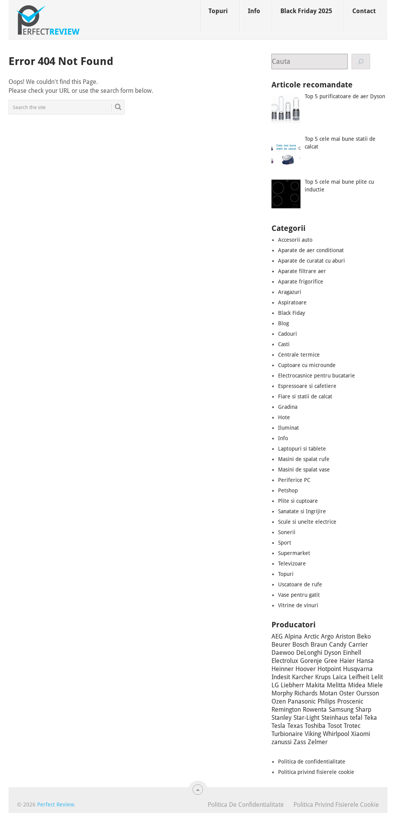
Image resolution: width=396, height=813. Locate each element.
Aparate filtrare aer (302, 271)
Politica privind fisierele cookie (316, 772)
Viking (313, 734)
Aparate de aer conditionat (311, 250)
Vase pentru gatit (299, 595)
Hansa (365, 660)
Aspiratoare (292, 302)
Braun (319, 644)
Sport (284, 543)
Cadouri (287, 334)
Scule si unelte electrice (307, 522)
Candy (337, 644)
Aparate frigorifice (300, 281)
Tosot (335, 725)
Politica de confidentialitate (311, 761)
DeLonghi (309, 652)
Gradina (287, 407)
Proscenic (350, 701)
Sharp (363, 709)
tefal (356, 717)
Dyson (332, 652)
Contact (364, 11)
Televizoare (292, 563)
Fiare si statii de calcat (305, 396)
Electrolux (284, 660)
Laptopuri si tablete (302, 449)
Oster (346, 693)
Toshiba (315, 725)
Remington (286, 709)
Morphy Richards (294, 693)
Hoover (305, 669)
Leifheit (359, 677)
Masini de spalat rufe (303, 459)
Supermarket (294, 553)
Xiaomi (360, 734)
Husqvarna (358, 669)
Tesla (278, 725)
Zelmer (318, 742)
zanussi (281, 742)
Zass (300, 742)
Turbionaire (287, 734)
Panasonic (302, 701)
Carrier (358, 644)
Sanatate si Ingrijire (302, 511)
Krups (323, 677)
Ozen (278, 701)
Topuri (218, 11)
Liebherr (292, 685)
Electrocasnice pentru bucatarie (316, 375)
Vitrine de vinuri (298, 605)
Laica (340, 677)
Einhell (352, 652)
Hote (284, 417)
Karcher (302, 677)
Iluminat (288, 428)
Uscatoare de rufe (300, 584)
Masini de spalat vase (304, 469)
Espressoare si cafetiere (307, 386)
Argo (327, 636)
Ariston (345, 636)
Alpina (293, 636)
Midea (356, 685)
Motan (328, 693)
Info (254, 11)
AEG (277, 636)
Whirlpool (336, 734)
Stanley (281, 717)
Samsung (341, 709)
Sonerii (286, 532)
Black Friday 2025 (306, 11)
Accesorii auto (295, 240)
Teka (370, 717)
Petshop (288, 490)
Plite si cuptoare (298, 501)
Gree (331, 660)
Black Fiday (291, 313)
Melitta (336, 685)
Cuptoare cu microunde (307, 365)
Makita (315, 685)
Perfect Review (55, 804)
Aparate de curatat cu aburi (311, 261)
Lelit (377, 677)
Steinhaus (334, 717)
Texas (295, 725)
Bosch (300, 644)
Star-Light (306, 717)
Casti (284, 344)
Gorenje (311, 660)
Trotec (352, 725)
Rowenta (315, 709)
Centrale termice (299, 355)
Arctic (311, 636)
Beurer (280, 644)
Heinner (282, 669)
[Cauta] (361, 61)
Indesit (280, 677)
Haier (347, 660)
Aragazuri (289, 292)
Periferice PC (294, 480)
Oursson (367, 693)
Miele (375, 685)
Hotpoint (329, 669)
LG (275, 685)
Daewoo (282, 652)
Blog (283, 323)
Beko (364, 636)
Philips (326, 701)
